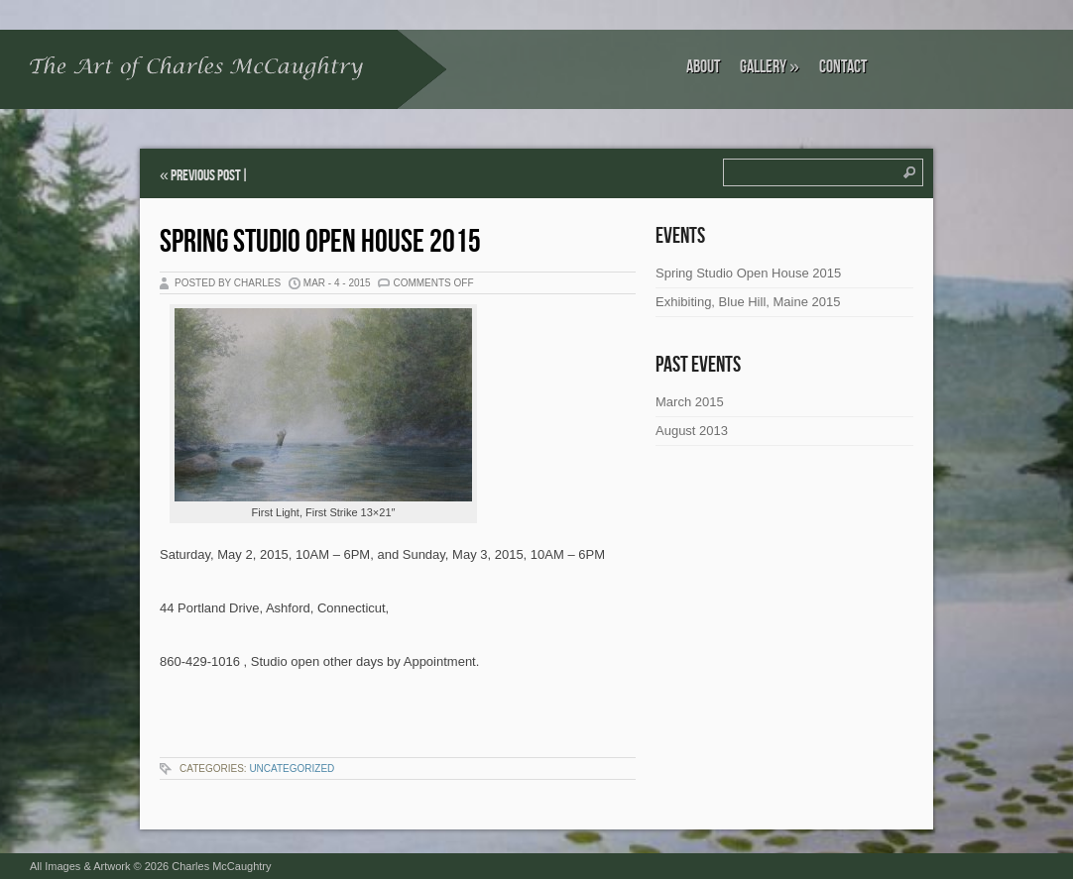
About (703, 66)
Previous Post (206, 175)
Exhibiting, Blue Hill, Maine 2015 (748, 301)
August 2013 (692, 430)
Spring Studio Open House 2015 (320, 242)
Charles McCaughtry (221, 866)
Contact (843, 66)
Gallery (769, 66)
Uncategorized (291, 768)
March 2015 (690, 401)
